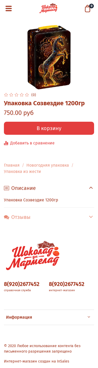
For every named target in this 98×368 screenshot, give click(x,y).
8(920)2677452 (21, 284)
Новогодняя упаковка (47, 165)
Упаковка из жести (22, 171)
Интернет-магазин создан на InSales (36, 361)
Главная (12, 165)
